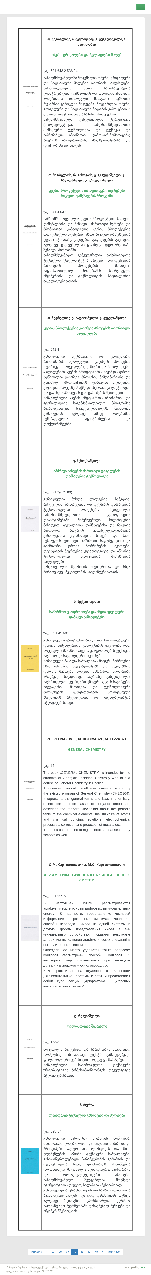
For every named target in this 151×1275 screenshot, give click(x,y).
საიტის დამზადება (11, 1265)
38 (60, 1251)
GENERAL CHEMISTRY (87, 749)
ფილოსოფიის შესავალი (87, 1026)
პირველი (36, 1251)
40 (74, 1251)
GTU (142, 1267)
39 (67, 1251)
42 (89, 1251)
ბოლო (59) (114, 1251)
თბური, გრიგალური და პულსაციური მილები (87, 54)
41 (81, 1251)
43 (96, 1251)
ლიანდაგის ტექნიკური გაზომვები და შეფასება (87, 1115)
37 (53, 1251)
